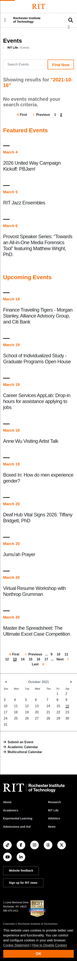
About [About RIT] (7, 802)
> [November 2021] (71, 682)
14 (48, 706)
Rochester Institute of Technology (26, 19)
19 (27, 712)
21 (48, 712)
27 (37, 718)
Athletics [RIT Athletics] (54, 818)
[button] (4, 20)
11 (16, 706)
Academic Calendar (23, 747)
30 (67, 718)
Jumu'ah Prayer (19, 554)
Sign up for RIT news (23, 882)
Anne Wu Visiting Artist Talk (30, 441)
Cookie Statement (16, 945)
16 (67, 706)
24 (5, 718)
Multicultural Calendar (25, 752)
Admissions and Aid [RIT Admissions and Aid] (17, 826)
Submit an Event (20, 742)
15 (58, 706)
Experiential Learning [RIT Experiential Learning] (17, 818)
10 (5, 706)
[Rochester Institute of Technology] (38, 6)
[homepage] (5, 47)
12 (27, 706)
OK (38, 954)
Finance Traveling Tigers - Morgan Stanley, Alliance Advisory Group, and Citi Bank (37, 316)
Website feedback (21, 870)
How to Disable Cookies (49, 945)
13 (37, 706)
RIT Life (12, 47)
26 (27, 718)
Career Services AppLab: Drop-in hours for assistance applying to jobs (36, 401)
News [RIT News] (52, 826)
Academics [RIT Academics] (10, 810)
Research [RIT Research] (54, 802)
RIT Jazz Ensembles (24, 202)
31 (5, 724)
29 (58, 718)
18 (16, 712)
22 (58, 712)
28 (48, 718)
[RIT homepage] (34, 788)
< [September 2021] (6, 682)
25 (16, 718)
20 (37, 712)
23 (67, 712)
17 (5, 712)
